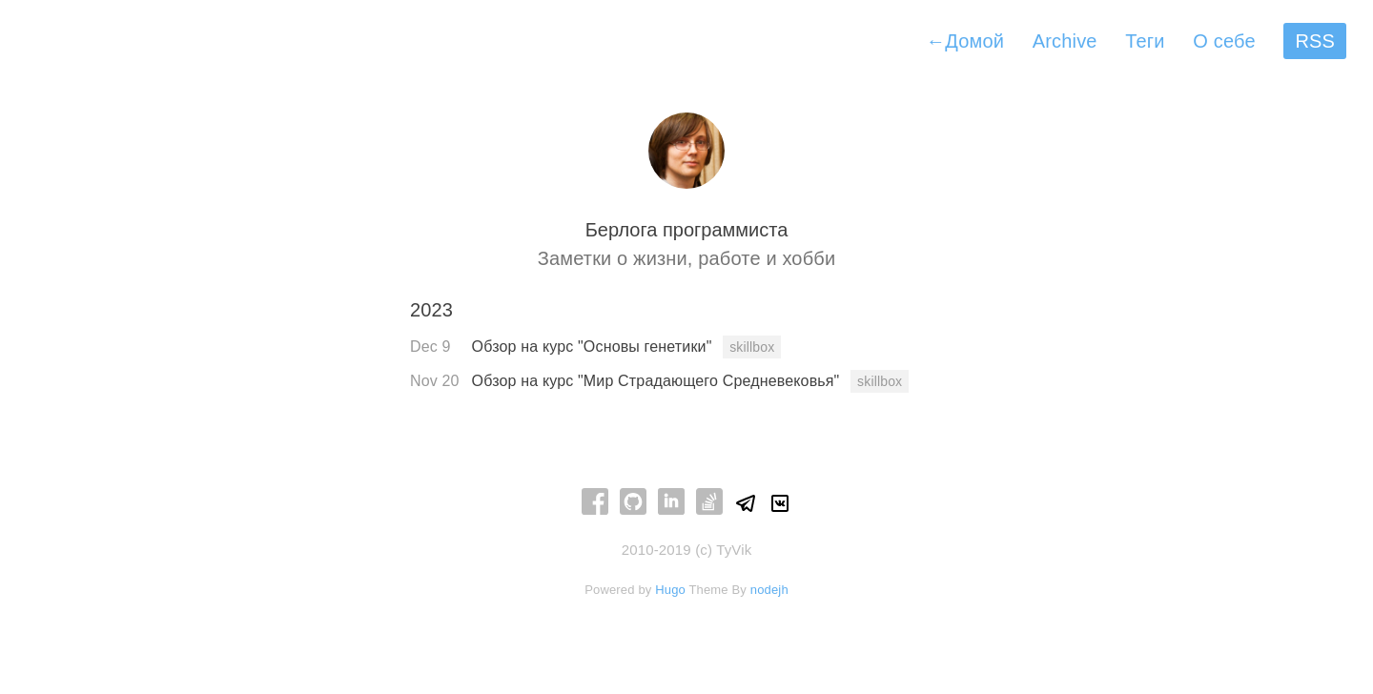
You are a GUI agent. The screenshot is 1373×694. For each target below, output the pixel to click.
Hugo (670, 589)
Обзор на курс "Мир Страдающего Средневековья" (658, 381)
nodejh (769, 589)
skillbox (751, 347)
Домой (965, 41)
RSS (1315, 41)
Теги (1144, 41)
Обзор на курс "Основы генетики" (594, 346)
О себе (1224, 41)
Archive (1065, 41)
